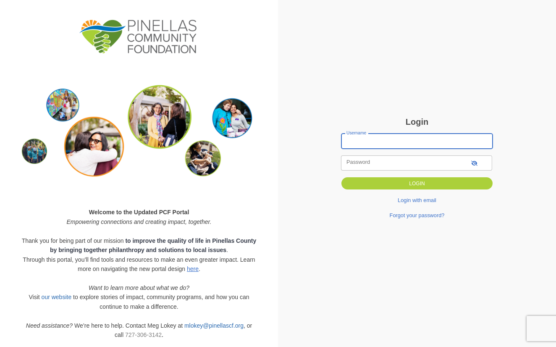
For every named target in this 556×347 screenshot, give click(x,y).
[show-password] (474, 162)
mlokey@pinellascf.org (214, 325)
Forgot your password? (417, 215)
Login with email (417, 200)
